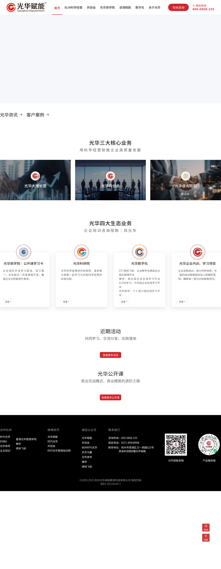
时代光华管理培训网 (59, 450)
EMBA (3, 441)
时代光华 (5, 437)
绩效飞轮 (21, 448)
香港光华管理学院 (26, 439)
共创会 (51, 446)
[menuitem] (57, 7)
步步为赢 (87, 452)
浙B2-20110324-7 (110, 484)
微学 (18, 444)
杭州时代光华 (89, 447)
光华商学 (5, 446)
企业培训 (5, 450)
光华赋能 (53, 437)
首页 (57, 8)
